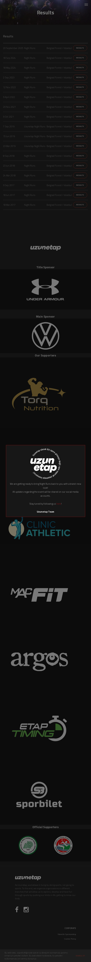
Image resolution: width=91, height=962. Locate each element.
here (58, 503)
